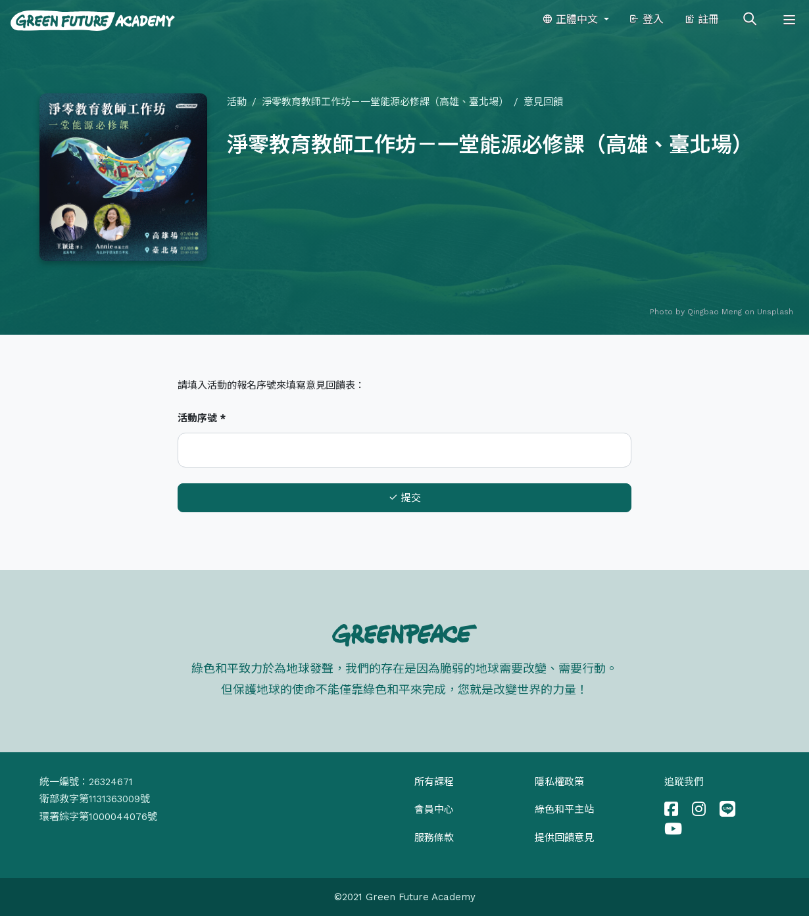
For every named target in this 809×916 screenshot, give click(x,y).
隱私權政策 (559, 782)
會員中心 (434, 809)
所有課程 (434, 782)
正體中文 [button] (571, 19)
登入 (646, 19)
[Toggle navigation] (789, 19)
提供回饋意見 (564, 838)
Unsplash (775, 311)
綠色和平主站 (564, 809)
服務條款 (434, 838)
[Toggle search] (750, 19)
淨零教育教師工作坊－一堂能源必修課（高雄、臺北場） (385, 102)
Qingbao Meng (714, 311)
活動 (237, 102)
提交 (404, 498)
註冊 (701, 19)
